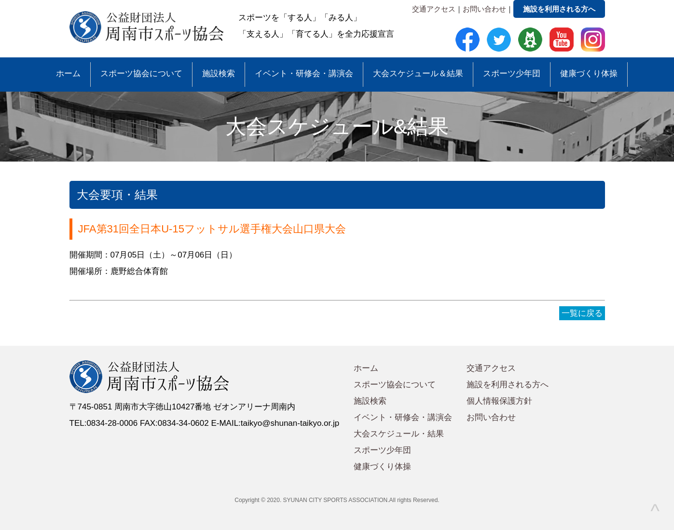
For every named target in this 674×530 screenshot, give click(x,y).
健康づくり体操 (589, 73)
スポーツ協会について (141, 73)
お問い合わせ (484, 9)
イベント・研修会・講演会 (304, 73)
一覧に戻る (582, 313)
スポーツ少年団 (511, 73)
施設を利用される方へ (559, 9)
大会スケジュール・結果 (399, 433)
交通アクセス (433, 9)
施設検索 (218, 73)
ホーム (68, 73)
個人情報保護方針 (499, 401)
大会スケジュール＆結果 (418, 73)
